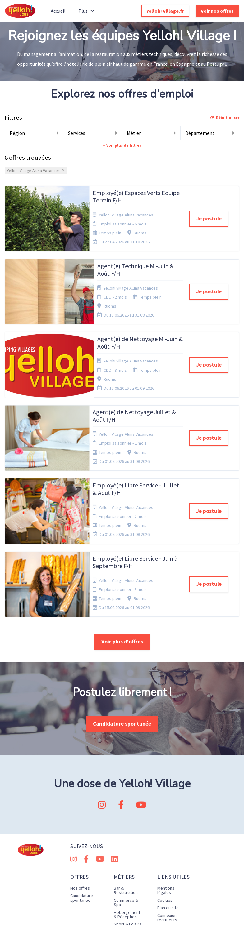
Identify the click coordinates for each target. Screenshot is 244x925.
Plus (86, 11)
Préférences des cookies (169, 838)
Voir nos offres (217, 11)
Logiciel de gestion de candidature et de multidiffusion (122, 914)
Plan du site (168, 816)
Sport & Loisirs (127, 832)
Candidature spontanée (122, 632)
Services (92, 133)
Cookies (165, 809)
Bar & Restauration (126, 799)
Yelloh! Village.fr (165, 11)
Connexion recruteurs (167, 826)
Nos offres (80, 796)
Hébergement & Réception (127, 823)
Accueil (58, 11)
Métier (151, 133)
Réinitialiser (224, 118)
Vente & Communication (128, 855)
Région (34, 133)
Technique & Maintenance (125, 842)
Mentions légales (165, 799)
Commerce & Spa (126, 811)
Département (209, 133)
